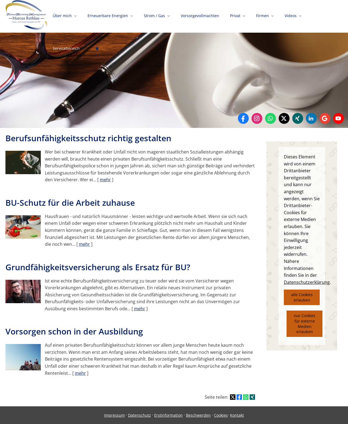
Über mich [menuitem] (62, 15)
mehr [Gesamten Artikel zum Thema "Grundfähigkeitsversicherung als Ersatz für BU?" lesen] (139, 309)
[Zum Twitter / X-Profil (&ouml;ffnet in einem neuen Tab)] (284, 118)
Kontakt (237, 415)
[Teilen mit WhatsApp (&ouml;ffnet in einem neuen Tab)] (245, 397)
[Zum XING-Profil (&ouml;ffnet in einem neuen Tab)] (297, 118)
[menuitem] (97, 49)
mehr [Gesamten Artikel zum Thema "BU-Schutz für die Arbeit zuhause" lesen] (84, 244)
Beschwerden (198, 415)
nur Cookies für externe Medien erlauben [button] (304, 323)
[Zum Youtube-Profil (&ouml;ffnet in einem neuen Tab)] (338, 118)
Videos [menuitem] (291, 15)
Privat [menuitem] (235, 15)
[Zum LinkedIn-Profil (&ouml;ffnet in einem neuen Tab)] (311, 118)
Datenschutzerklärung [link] (307, 282)
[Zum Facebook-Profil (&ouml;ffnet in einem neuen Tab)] (243, 118)
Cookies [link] (221, 415)
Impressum (114, 415)
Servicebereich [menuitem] (66, 48)
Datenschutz (139, 415)
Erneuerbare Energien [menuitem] (108, 15)
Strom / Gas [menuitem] (154, 15)
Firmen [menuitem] (262, 15)
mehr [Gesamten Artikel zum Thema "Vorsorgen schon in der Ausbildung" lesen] (80, 373)
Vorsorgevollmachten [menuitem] (200, 15)
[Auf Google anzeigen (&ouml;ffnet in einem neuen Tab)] (324, 118)
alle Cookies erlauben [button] (302, 297)
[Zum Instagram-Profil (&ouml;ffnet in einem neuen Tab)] (256, 118)
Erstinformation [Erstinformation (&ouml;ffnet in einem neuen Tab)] (168, 415)
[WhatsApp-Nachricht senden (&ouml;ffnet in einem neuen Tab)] (270, 118)
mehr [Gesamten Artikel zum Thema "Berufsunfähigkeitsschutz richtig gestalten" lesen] (105, 180)
